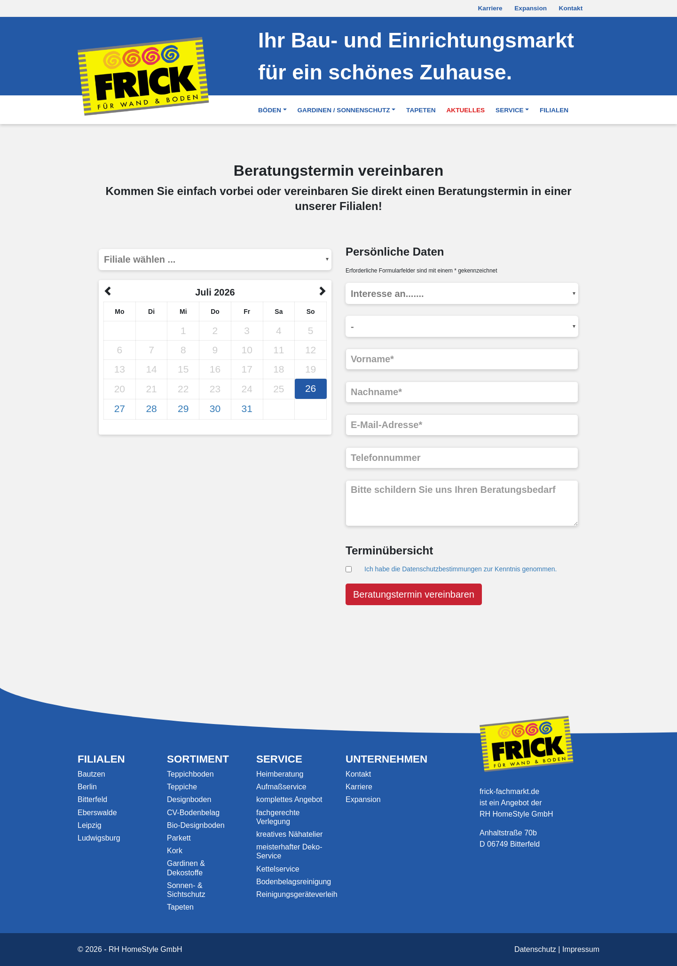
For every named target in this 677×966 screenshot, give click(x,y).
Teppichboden (190, 774)
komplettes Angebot (289, 799)
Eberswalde (97, 813)
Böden (269, 110)
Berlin (87, 787)
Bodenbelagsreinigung (293, 882)
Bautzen (91, 774)
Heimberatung (280, 774)
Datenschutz (535, 949)
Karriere (490, 8)
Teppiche (182, 787)
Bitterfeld (92, 799)
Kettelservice (277, 869)
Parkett (179, 838)
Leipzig (90, 825)
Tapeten (420, 110)
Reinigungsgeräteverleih (297, 894)
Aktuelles (466, 110)
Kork (174, 851)
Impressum (580, 949)
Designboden (189, 799)
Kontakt (571, 8)
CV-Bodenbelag (193, 813)
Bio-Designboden (196, 825)
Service (509, 110)
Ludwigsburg (99, 838)
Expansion (530, 8)
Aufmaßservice (281, 787)
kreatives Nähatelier (289, 834)
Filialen (554, 110)
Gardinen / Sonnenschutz (344, 110)
